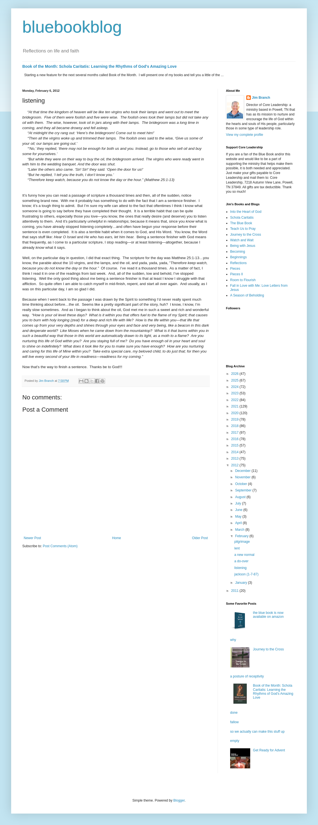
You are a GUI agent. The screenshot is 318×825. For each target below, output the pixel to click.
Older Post (200, 538)
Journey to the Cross (245, 235)
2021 (235, 406)
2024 (235, 387)
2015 (235, 445)
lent (237, 548)
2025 (235, 380)
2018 (235, 426)
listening (240, 568)
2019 (235, 419)
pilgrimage (242, 542)
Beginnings (238, 257)
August (241, 497)
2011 (235, 591)
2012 (235, 465)
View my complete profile (244, 135)
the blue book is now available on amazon (268, 615)
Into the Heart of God (245, 212)
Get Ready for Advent (269, 750)
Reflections (238, 263)
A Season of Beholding (247, 295)
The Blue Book (241, 223)
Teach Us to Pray (243, 229)
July (238, 503)
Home (116, 538)
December (243, 471)
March (240, 530)
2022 (235, 400)
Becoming (237, 252)
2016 (235, 439)
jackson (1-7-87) (246, 574)
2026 (235, 374)
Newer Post (32, 538)
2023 (235, 393)
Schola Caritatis (242, 217)
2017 (235, 433)
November (243, 477)
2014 (235, 452)
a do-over (241, 561)
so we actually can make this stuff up (257, 732)
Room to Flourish (243, 280)
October (241, 484)
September (243, 490)
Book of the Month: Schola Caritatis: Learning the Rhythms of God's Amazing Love (99, 66)
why (233, 640)
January (241, 583)
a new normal (244, 555)
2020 (235, 413)
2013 (235, 458)
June (239, 510)
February (242, 536)
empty (234, 741)
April (239, 523)
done (234, 713)
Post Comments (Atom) (60, 546)
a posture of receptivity (247, 676)
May (238, 516)
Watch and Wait (242, 240)
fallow (234, 722)
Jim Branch (261, 98)
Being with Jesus (242, 246)
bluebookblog (72, 27)
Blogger (179, 800)
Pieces (235, 269)
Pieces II (236, 274)
